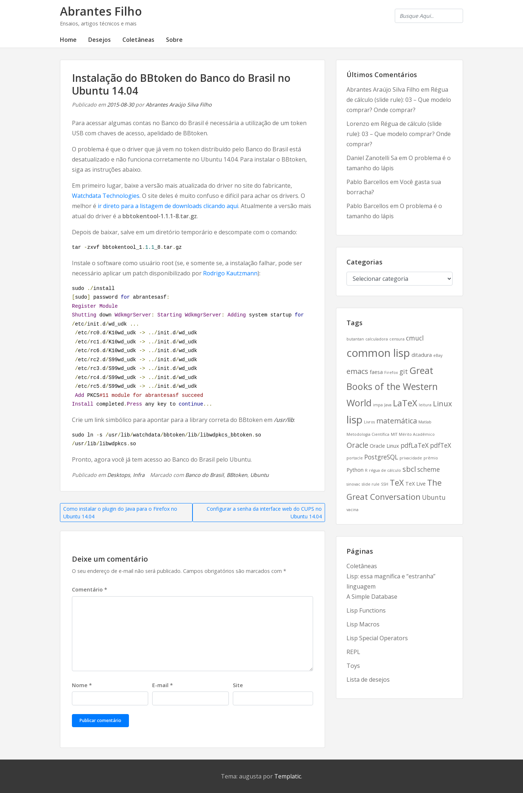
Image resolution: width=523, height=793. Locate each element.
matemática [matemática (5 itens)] (396, 421)
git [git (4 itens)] (404, 371)
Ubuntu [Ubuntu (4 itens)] (434, 497)
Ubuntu (259, 474)
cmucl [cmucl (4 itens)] (415, 338)
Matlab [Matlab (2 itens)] (424, 422)
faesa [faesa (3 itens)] (376, 371)
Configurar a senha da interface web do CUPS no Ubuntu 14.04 (264, 512)
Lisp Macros (363, 624)
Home (68, 40)
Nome (82, 685)
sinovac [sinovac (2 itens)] (353, 484)
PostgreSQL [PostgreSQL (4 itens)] (381, 457)
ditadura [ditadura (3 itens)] (421, 354)
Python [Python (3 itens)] (355, 469)
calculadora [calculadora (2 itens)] (376, 339)
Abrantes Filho (101, 11)
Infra (139, 474)
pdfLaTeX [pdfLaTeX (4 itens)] (415, 445)
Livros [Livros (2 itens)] (369, 422)
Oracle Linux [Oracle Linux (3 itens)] (384, 445)
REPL (353, 652)
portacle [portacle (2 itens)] (354, 458)
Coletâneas (138, 40)
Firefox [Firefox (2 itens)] (391, 372)
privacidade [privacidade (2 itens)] (411, 458)
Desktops (118, 474)
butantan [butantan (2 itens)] (355, 339)
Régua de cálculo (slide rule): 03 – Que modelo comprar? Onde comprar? (398, 99)
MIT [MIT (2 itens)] (394, 434)
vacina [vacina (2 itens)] (352, 509)
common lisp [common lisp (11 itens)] (378, 353)
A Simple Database (371, 597)
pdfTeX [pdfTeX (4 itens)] (440, 445)
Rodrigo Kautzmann (230, 273)
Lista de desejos (368, 680)
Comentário (89, 589)
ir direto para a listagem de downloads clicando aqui (168, 206)
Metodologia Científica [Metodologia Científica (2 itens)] (367, 434)
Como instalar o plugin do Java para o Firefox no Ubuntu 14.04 (120, 512)
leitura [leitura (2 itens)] (425, 404)
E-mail (162, 685)
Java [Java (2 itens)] (388, 404)
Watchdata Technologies (105, 196)
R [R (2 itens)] (366, 470)
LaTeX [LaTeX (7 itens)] (405, 403)
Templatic (287, 776)
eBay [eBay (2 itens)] (437, 355)
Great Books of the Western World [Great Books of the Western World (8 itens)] (392, 386)
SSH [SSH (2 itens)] (384, 484)
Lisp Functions (366, 610)
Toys (353, 666)
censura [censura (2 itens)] (397, 339)
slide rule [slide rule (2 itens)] (371, 484)
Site (238, 685)
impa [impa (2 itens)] (378, 404)
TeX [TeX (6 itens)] (397, 482)
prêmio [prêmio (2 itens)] (430, 458)
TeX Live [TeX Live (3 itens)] (415, 483)
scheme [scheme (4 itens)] (428, 469)
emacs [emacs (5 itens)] (357, 371)
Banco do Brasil (204, 474)
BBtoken (237, 474)
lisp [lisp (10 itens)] (354, 419)
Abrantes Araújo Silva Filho (179, 104)
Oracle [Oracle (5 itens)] (357, 445)
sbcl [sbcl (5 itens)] (409, 469)
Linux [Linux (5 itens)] (442, 404)
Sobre (174, 40)
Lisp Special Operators (377, 638)
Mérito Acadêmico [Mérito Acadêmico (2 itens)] (417, 434)
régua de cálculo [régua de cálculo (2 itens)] (385, 470)
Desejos (99, 40)
